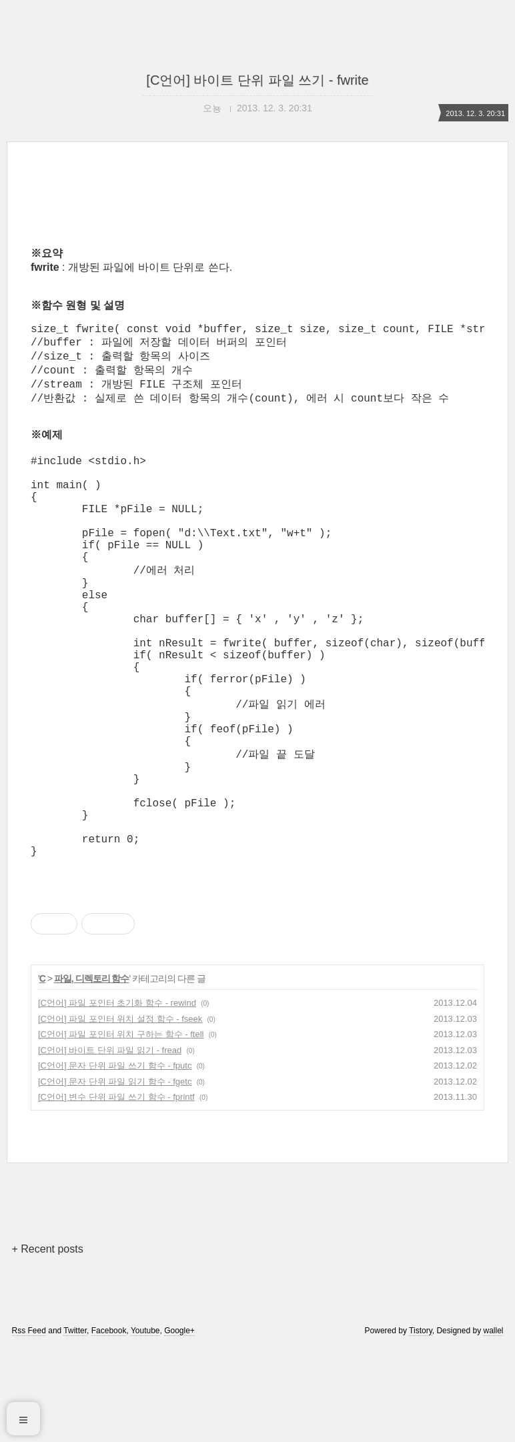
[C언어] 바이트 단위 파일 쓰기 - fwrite (257, 80)
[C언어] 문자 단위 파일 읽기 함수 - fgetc (114, 1175)
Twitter (75, 1424)
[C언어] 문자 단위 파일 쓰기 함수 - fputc (114, 1159)
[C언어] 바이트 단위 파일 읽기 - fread (109, 1144)
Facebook (109, 1424)
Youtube (145, 1424)
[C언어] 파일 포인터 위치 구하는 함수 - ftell (120, 1128)
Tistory (420, 1424)
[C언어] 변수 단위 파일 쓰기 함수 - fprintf (116, 1190)
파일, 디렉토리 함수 (91, 1071)
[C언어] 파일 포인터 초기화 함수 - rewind (117, 1096)
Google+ (179, 1424)
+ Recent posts (47, 1342)
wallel (493, 1424)
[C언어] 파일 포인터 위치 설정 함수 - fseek (120, 1112)
